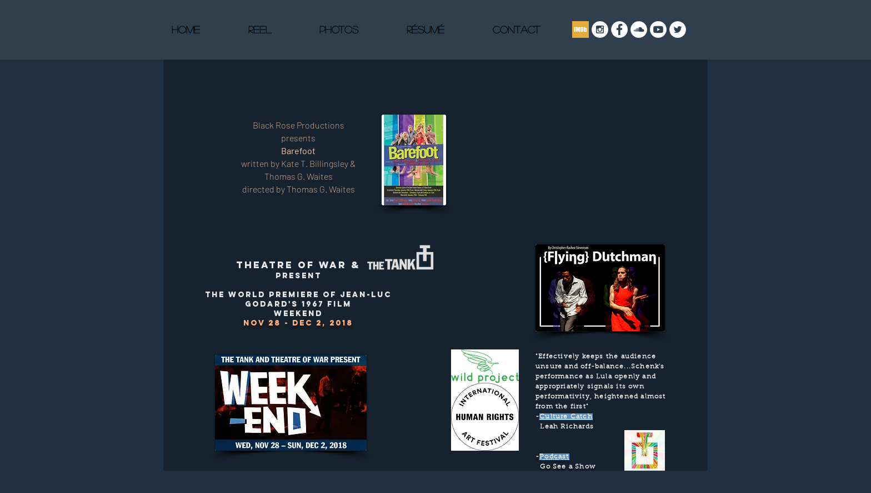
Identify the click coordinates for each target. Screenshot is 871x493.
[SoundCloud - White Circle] (638, 29)
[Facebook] (619, 29)
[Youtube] (658, 29)
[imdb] (580, 29)
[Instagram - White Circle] (600, 29)
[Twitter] (677, 29)
